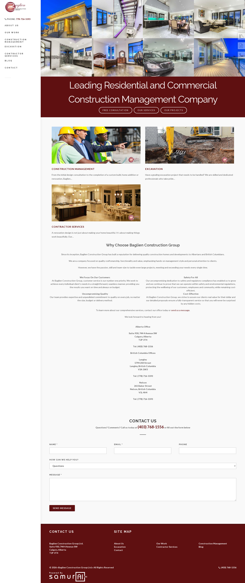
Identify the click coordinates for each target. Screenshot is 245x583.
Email (118, 444)
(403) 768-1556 (151, 427)
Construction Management (73, 168)
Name (53, 444)
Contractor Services (68, 226)
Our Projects (173, 110)
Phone (183, 444)
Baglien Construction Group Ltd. (75, 567)
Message (55, 475)
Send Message (62, 508)
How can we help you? (63, 460)
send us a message (180, 310)
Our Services (146, 110)
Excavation (154, 168)
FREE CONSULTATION (115, 110)
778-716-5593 (23, 19)
